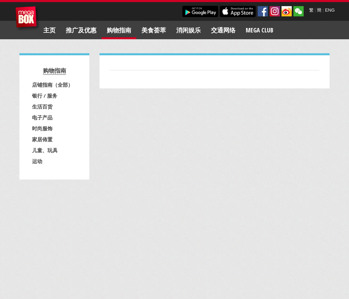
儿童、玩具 (45, 150)
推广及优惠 (81, 30)
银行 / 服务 (44, 95)
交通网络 (223, 30)
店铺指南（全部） (52, 84)
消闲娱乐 (188, 30)
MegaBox (28, 18)
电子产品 (42, 117)
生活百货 (42, 106)
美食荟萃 (153, 30)
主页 (49, 30)
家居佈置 (42, 139)
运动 (37, 161)
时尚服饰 (42, 128)
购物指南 (119, 30)
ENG (330, 10)
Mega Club (259, 30)
